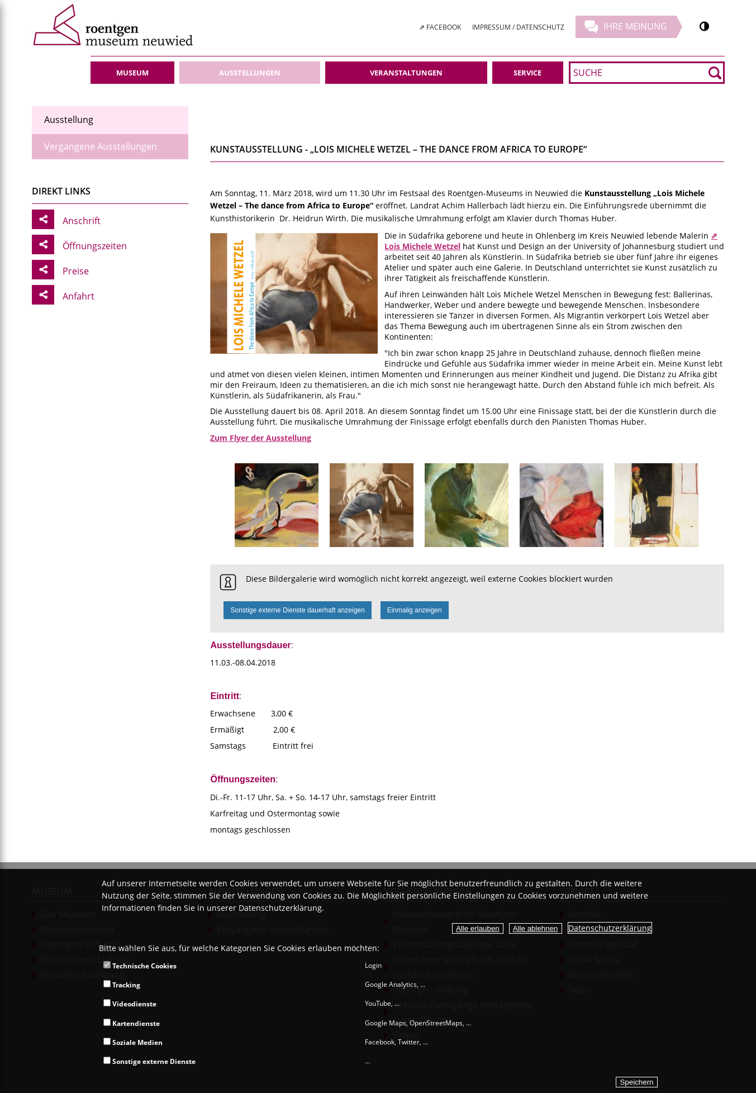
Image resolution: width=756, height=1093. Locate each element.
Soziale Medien (133, 1042)
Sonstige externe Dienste (149, 1061)
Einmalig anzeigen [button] (414, 610)
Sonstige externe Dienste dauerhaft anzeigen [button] (297, 610)
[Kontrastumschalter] (704, 26)
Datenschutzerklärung (610, 928)
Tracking (121, 985)
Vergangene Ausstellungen (100, 146)
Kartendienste (131, 1023)
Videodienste (129, 1004)
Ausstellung (68, 119)
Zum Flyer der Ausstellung (260, 438)
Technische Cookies (140, 966)
